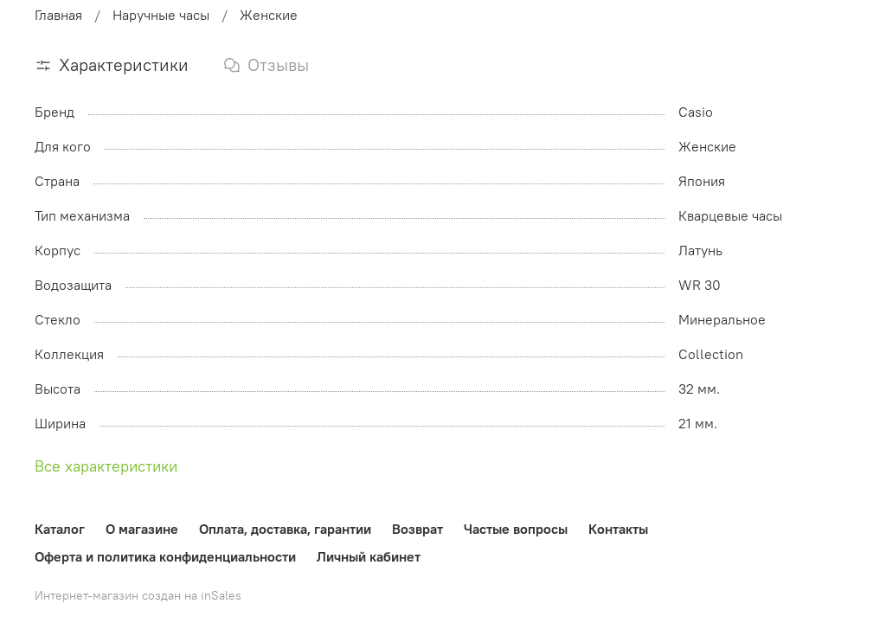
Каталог (60, 528)
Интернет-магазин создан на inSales (138, 595)
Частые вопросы (516, 528)
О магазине (142, 528)
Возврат (417, 528)
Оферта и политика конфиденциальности (165, 556)
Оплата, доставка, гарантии (285, 528)
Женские (269, 14)
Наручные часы (160, 14)
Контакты (618, 528)
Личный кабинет (369, 556)
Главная (58, 14)
